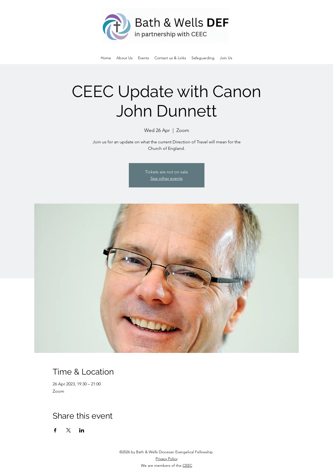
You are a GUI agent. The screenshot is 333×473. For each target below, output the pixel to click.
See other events (166, 178)
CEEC (187, 465)
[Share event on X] (68, 430)
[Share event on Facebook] (55, 430)
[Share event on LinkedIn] (81, 430)
